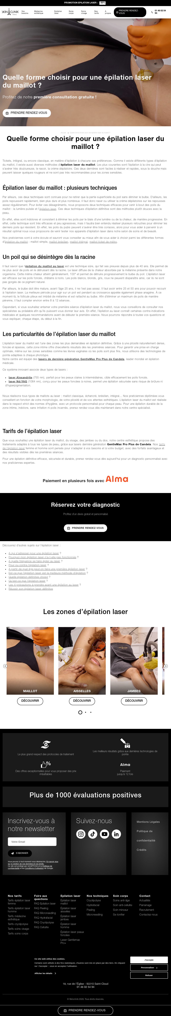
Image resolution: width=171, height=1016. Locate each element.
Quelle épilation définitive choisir (28, 577)
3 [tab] (91, 712)
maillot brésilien (58, 242)
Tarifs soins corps (18, 934)
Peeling (91, 910)
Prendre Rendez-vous (85, 528)
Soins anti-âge (121, 900)
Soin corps (120, 896)
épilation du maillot (16, 242)
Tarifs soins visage (18, 929)
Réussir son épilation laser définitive (31, 589)
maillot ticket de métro (103, 242)
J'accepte (149, 994)
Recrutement (146, 910)
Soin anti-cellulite (122, 905)
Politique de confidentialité (146, 836)
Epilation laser (71, 896)
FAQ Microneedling (45, 913)
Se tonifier (119, 915)
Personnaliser (149, 1002)
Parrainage (145, 905)
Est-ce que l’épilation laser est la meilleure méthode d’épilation (47, 573)
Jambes (138, 691)
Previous (5, 666)
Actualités (144, 900)
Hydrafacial (93, 905)
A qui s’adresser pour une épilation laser (34, 553)
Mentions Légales (148, 822)
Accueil (63, 133)
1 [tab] (80, 712)
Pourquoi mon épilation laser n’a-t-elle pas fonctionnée (42, 557)
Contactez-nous (148, 915)
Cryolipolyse (94, 900)
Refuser (149, 1009)
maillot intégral (79, 242)
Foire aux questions (41, 898)
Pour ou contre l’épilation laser (27, 565)
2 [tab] (86, 712)
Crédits (141, 850)
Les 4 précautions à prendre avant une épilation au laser (44, 585)
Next (166, 666)
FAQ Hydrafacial (43, 918)
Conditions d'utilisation (34, 868)
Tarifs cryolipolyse (18, 924)
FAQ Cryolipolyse (44, 923)
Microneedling (95, 915)
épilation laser (47, 209)
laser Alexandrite (20, 378)
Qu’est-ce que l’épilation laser (27, 581)
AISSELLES (85, 691)
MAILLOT (33, 691)
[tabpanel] (33, 668)
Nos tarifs (15, 896)
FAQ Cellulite (41, 927)
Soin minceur (120, 910)
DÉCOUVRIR (33, 701)
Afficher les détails (43, 1007)
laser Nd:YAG (18, 382)
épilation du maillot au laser (44, 266)
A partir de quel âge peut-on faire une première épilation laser (47, 569)
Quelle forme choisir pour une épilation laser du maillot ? (90, 133)
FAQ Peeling (41, 908)
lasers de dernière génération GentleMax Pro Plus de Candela (81, 359)
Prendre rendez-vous (26, 113)
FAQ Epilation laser (45, 904)
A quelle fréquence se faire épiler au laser (34, 561)
